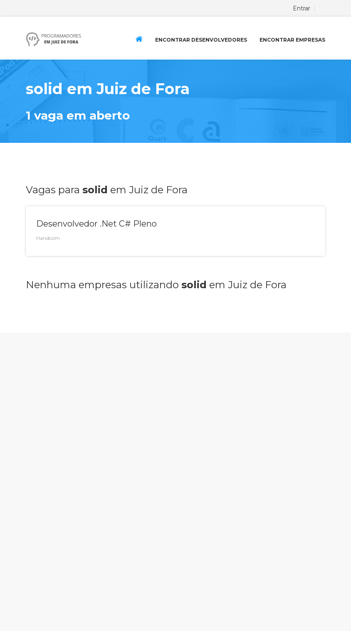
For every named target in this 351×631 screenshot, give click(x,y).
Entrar (301, 8)
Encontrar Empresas (292, 40)
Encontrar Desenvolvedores (201, 40)
